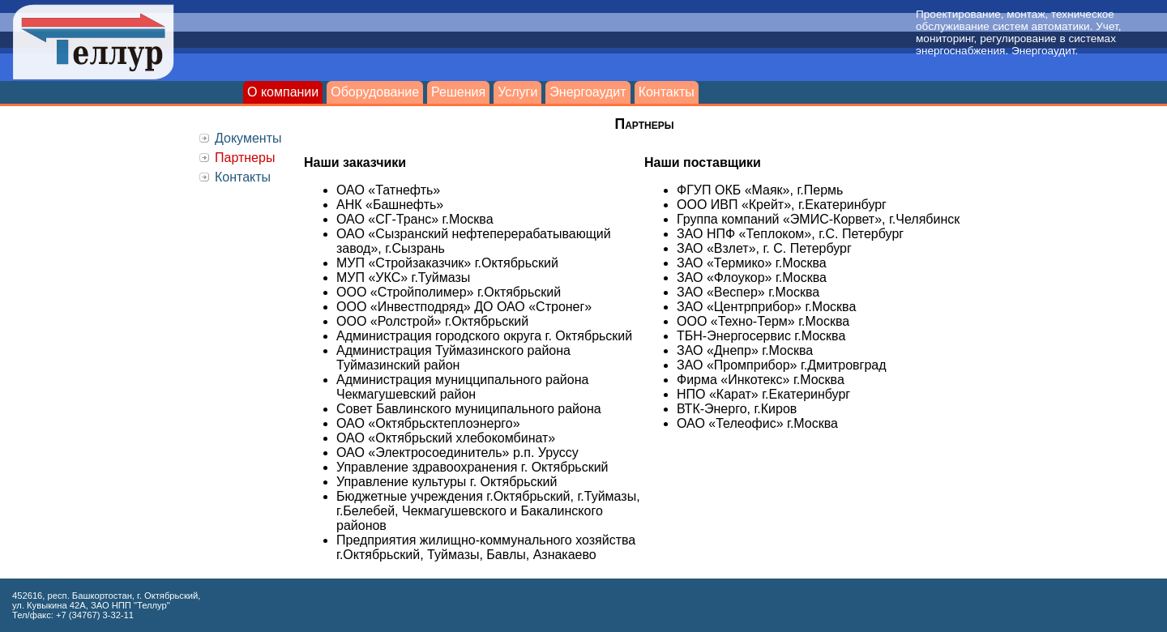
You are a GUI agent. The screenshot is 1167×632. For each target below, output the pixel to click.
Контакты (667, 92)
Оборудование (375, 92)
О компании (282, 92)
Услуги (517, 92)
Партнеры (245, 157)
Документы (248, 138)
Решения (458, 92)
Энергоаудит (587, 92)
